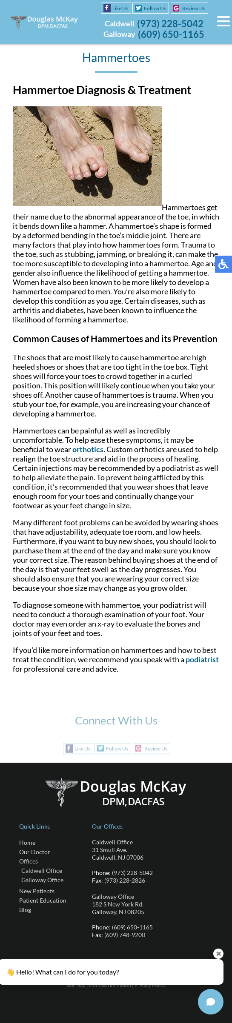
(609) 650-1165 (171, 34)
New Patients (36, 891)
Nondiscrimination (110, 985)
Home (27, 842)
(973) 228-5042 (170, 23)
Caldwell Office (41, 870)
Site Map (76, 985)
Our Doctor (34, 851)
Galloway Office (42, 879)
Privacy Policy (150, 985)
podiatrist (202, 659)
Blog (25, 909)
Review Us (193, 8)
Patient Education (42, 900)
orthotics (87, 449)
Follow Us (155, 8)
